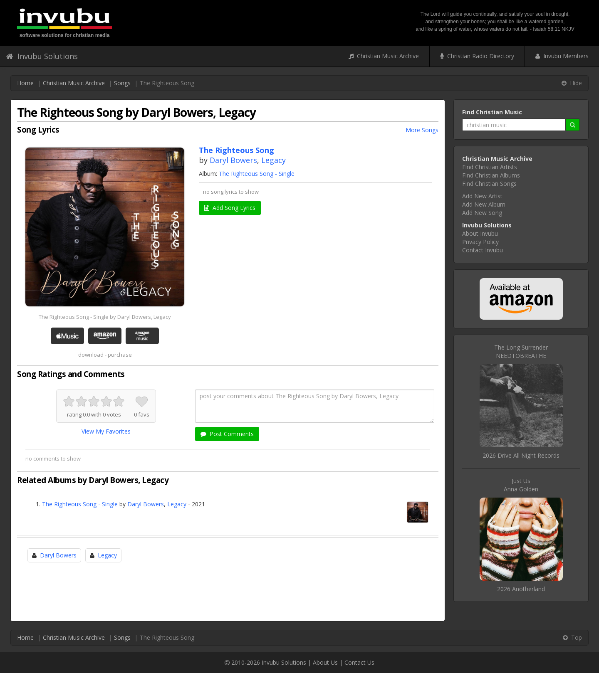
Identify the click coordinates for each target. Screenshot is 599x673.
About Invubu (480, 233)
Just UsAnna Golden (521, 485)
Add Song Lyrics (229, 208)
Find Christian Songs (489, 183)
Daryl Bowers (233, 160)
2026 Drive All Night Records (521, 455)
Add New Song (482, 213)
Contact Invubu (482, 250)
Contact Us (359, 662)
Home (25, 83)
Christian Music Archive (384, 56)
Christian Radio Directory (477, 56)
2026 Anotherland (521, 589)
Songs (122, 83)
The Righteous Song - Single (257, 173)
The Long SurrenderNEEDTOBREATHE (521, 351)
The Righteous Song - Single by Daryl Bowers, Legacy (105, 316)
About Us (325, 662)
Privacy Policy (480, 242)
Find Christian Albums (491, 175)
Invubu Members (562, 56)
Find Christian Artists (489, 167)
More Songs (422, 130)
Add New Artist (482, 196)
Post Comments (227, 434)
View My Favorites (106, 431)
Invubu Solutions (42, 56)
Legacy (273, 160)
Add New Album (483, 204)
